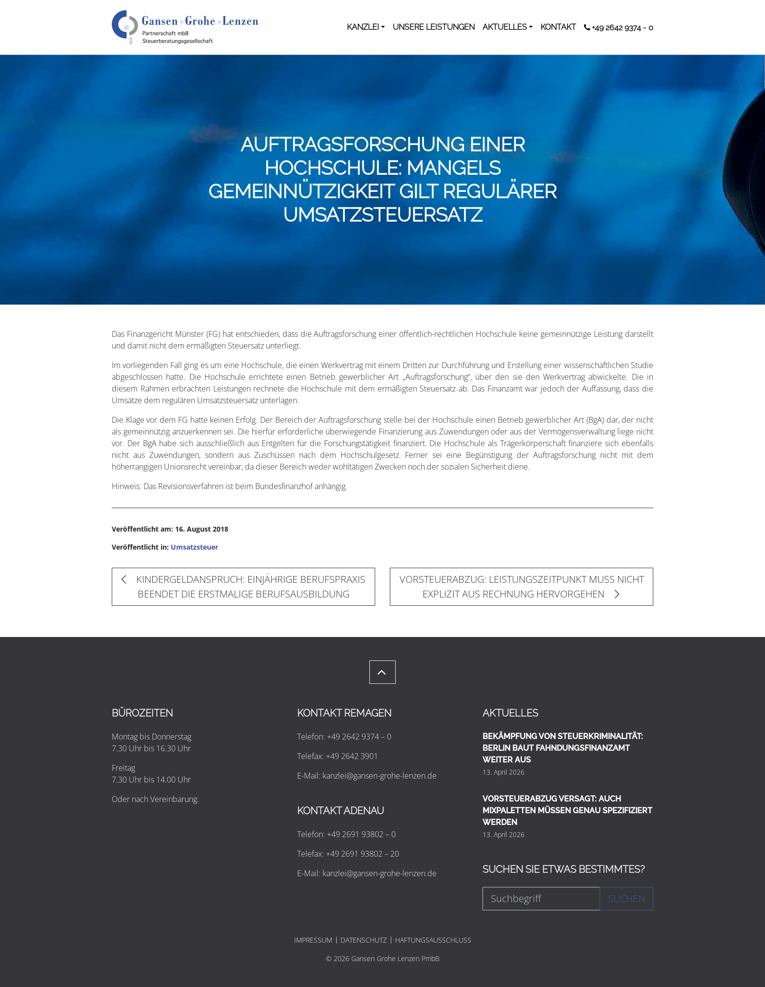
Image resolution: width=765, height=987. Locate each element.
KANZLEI (363, 27)
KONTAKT (558, 27)
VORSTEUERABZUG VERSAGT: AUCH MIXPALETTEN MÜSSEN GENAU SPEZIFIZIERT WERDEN (567, 810)
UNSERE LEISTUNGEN (434, 27)
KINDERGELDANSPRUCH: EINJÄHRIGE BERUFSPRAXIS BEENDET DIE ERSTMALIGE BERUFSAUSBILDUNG (243, 586)
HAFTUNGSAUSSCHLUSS (433, 940)
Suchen (626, 898)
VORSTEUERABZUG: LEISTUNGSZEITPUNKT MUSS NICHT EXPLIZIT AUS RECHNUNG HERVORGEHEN (522, 586)
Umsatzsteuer (194, 547)
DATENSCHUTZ (364, 940)
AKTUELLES (505, 27)
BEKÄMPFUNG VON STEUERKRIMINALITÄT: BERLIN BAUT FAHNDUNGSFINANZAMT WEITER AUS (563, 748)
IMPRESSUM (313, 940)
